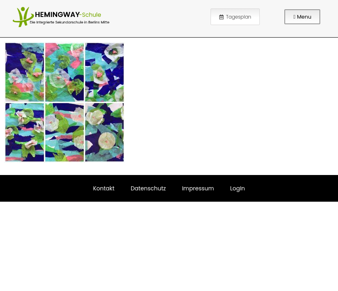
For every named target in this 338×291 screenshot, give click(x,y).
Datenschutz (148, 188)
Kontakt (104, 188)
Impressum (198, 188)
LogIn (237, 188)
